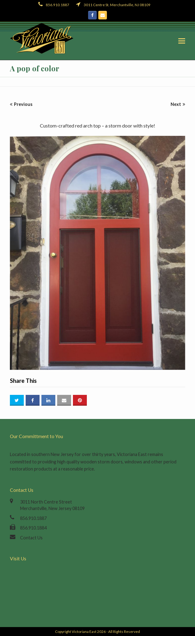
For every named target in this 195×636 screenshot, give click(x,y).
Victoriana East (84, 631)
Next (178, 104)
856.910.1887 (33, 518)
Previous (21, 104)
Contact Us (31, 537)
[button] (181, 40)
